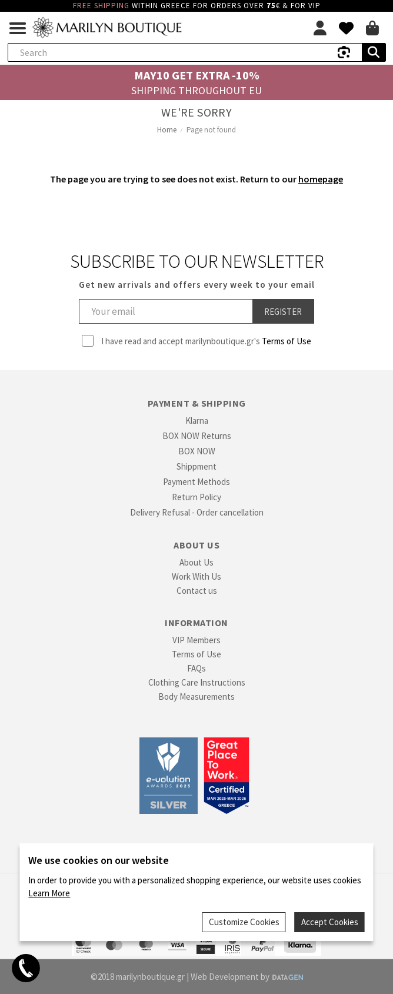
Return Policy (196, 497)
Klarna (196, 420)
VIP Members (196, 640)
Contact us (196, 590)
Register (283, 311)
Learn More (49, 893)
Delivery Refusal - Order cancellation (197, 512)
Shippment (196, 466)
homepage (320, 179)
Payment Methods (196, 481)
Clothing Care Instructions (196, 682)
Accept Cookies (329, 921)
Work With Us (196, 576)
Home (166, 130)
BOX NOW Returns (196, 435)
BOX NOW (196, 451)
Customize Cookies (244, 921)
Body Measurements (196, 696)
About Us (196, 562)
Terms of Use (286, 341)
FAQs (196, 668)
